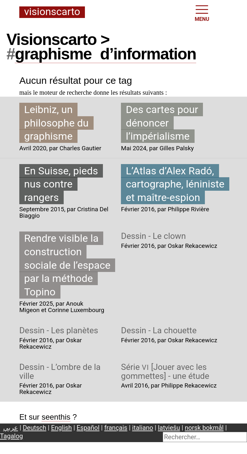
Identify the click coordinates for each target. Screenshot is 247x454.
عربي (10, 428)
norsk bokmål (204, 428)
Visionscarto (52, 12)
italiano (142, 428)
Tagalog (11, 436)
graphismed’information (105, 54)
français (115, 428)
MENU (202, 12)
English (61, 428)
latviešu (169, 428)
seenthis (55, 417)
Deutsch (34, 428)
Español (88, 428)
